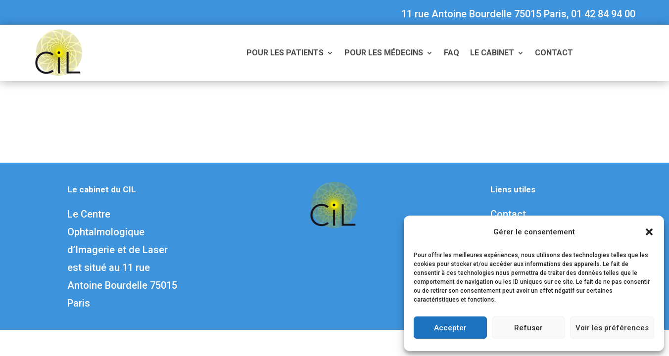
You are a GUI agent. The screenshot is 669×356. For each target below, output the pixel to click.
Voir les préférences (612, 327)
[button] (649, 232)
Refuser (528, 327)
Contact (554, 53)
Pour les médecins (383, 53)
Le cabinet (492, 53)
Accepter (450, 327)
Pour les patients (285, 53)
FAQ (451, 53)
